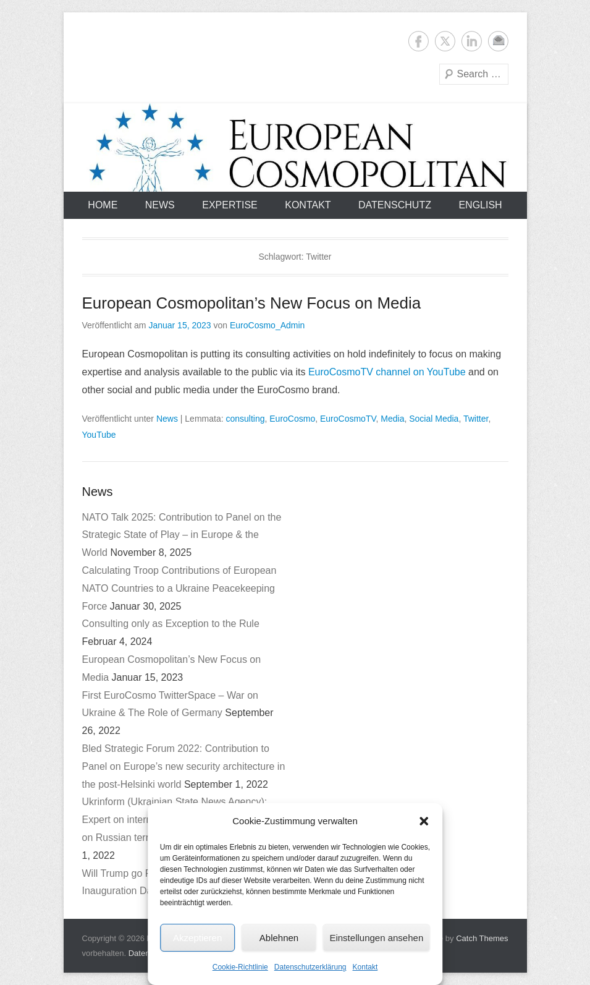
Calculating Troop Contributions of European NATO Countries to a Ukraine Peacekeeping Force (179, 588)
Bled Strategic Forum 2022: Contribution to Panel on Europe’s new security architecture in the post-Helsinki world (183, 766)
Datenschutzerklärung (310, 967)
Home (102, 205)
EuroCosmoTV (348, 419)
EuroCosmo (292, 419)
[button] (424, 821)
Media (392, 419)
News (160, 205)
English (480, 205)
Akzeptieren (197, 937)
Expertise (230, 205)
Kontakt (365, 967)
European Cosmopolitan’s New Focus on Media (251, 303)
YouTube (99, 435)
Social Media (433, 419)
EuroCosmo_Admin (267, 325)
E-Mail (498, 41)
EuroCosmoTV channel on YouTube (387, 372)
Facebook (418, 41)
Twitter (445, 41)
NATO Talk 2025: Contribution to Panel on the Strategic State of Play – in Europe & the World (182, 535)
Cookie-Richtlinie (240, 967)
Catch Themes (482, 938)
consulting (244, 419)
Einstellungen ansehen (376, 937)
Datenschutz (394, 205)
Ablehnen (278, 937)
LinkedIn (471, 41)
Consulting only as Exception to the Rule (170, 623)
